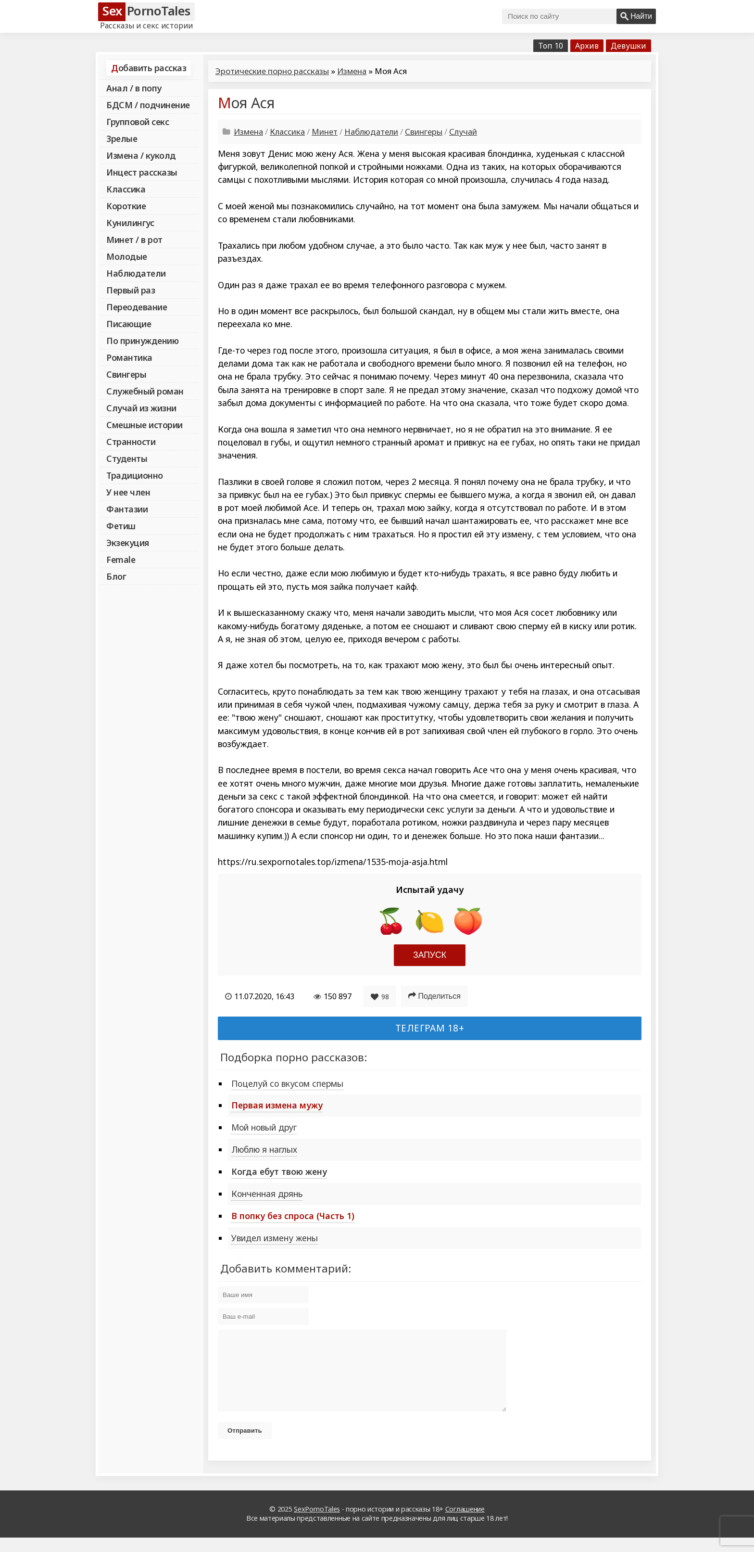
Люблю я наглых (264, 1149)
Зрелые (121, 138)
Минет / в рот (134, 239)
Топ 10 (550, 45)
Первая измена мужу (277, 1105)
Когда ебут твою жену (279, 1171)
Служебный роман (145, 391)
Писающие (128, 324)
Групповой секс (137, 121)
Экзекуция (127, 542)
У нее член (128, 492)
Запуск (429, 955)
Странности (130, 441)
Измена (351, 70)
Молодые (126, 256)
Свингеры (126, 374)
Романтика (129, 357)
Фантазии (127, 509)
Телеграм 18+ (430, 1027)
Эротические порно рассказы (272, 70)
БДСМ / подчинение (148, 105)
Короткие (126, 206)
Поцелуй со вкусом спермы (287, 1083)
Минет (325, 131)
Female (120, 559)
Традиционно (134, 475)
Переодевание (136, 307)
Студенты (126, 458)
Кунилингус (130, 223)
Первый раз (130, 290)
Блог (116, 576)
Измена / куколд (141, 155)
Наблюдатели (136, 273)
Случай (463, 131)
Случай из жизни (141, 408)
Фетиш (121, 526)
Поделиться (434, 996)
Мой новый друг (264, 1127)
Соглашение (465, 1523)
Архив (587, 45)
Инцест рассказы (141, 172)
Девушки (628, 45)
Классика (125, 189)
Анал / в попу (134, 88)
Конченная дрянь (266, 1193)
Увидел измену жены (274, 1238)
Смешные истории (144, 425)
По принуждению (142, 340)
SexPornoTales (317, 1523)
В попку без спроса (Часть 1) (292, 1215)
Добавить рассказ (148, 68)
